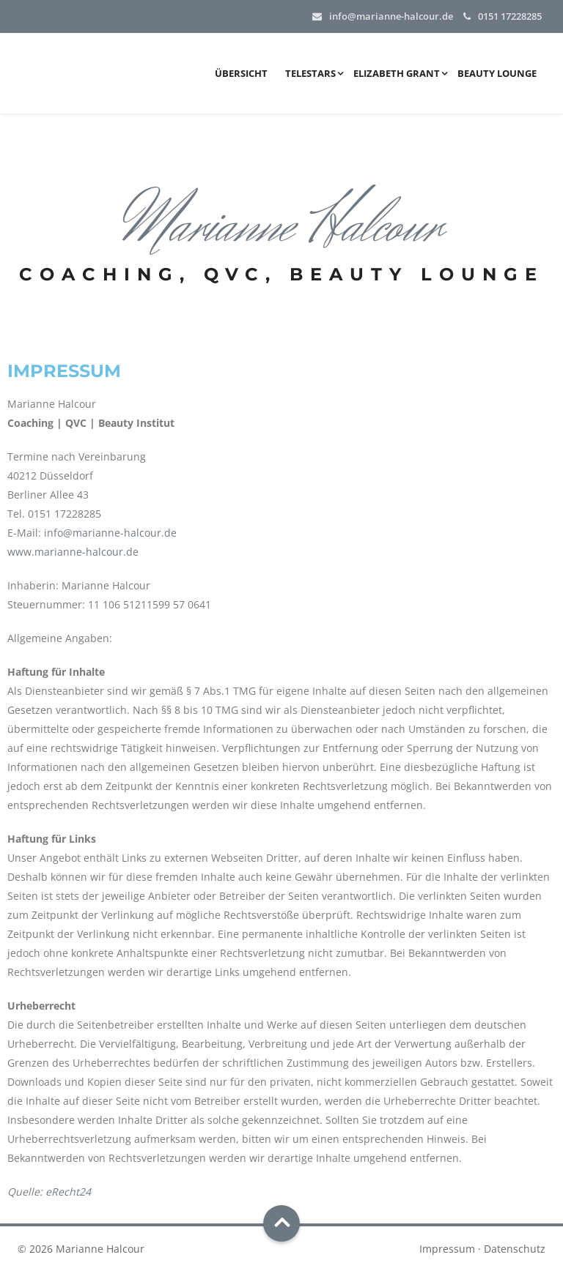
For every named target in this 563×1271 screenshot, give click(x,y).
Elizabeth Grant (396, 73)
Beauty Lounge (497, 73)
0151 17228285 (510, 16)
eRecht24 (68, 1192)
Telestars (310, 73)
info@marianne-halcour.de (391, 16)
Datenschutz (514, 1249)
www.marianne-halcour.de (73, 552)
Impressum (447, 1249)
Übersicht (241, 73)
